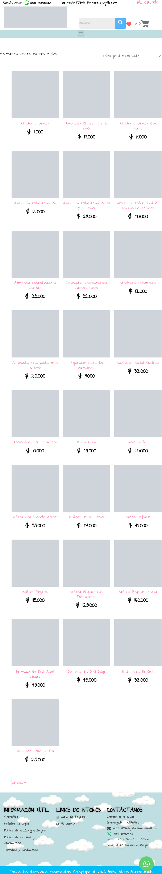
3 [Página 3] (14, 780)
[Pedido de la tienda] (130, 55)
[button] (81, 33)
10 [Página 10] (19, 780)
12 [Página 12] (22, 780)
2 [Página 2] (13, 780)
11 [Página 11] (20, 780)
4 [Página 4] (16, 780)
